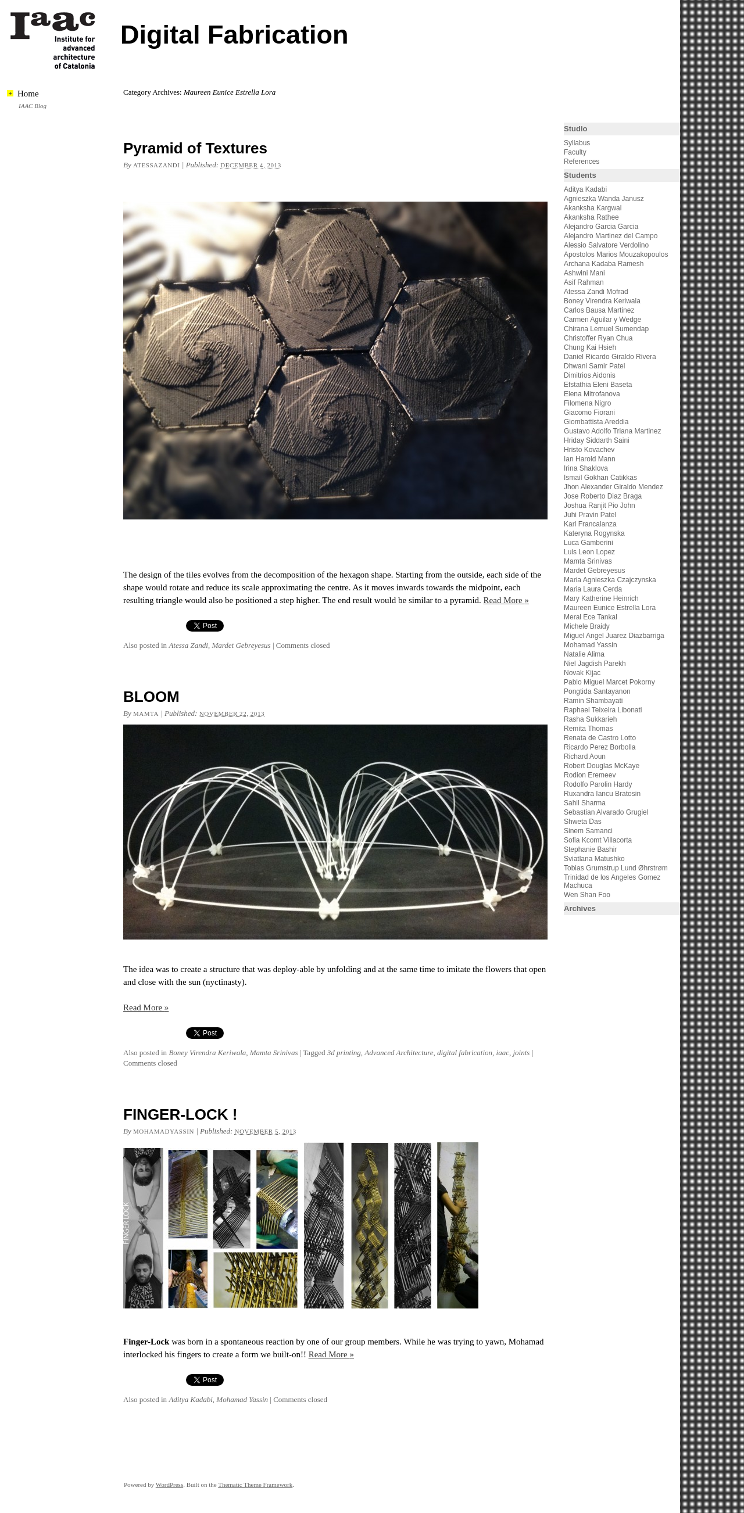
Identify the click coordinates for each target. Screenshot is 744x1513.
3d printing (344, 1052)
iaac (502, 1052)
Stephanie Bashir (590, 849)
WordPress (169, 1484)
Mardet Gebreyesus (241, 645)
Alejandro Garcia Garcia (601, 227)
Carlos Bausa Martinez (599, 310)
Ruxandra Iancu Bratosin (602, 794)
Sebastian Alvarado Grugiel (606, 812)
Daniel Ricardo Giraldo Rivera (610, 357)
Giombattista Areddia (596, 422)
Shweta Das (583, 822)
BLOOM (151, 696)
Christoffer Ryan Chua (598, 338)
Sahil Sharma (585, 803)
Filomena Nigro (587, 403)
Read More (506, 600)
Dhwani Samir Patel (594, 366)
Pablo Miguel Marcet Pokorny (609, 682)
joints (521, 1052)
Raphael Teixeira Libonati (604, 710)
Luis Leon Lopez (589, 552)
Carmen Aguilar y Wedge (602, 319)
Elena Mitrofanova (592, 394)
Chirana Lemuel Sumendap (606, 329)
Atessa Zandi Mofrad (596, 292)
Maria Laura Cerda (593, 589)
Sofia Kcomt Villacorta (598, 840)
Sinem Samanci (588, 831)
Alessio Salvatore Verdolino (606, 245)
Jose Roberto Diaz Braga (603, 496)
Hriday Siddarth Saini (596, 440)
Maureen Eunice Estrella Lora (610, 608)
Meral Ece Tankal (590, 617)
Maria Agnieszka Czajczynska (611, 580)
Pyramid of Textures (195, 148)
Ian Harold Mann (590, 459)
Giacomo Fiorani (589, 412)
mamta (146, 713)
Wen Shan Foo (587, 895)
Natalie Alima (584, 654)
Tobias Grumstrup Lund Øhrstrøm (616, 868)
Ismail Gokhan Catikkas (600, 478)
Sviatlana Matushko (594, 859)
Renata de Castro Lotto (600, 738)
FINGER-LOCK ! (180, 1114)
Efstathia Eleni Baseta (598, 385)
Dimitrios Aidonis (590, 375)
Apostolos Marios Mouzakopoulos (616, 254)
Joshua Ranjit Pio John (599, 505)
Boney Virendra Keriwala (207, 1052)
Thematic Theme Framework (255, 1484)
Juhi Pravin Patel (590, 515)
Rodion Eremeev (590, 775)
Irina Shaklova (586, 468)
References (581, 161)
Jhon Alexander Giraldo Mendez (613, 487)
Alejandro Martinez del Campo (610, 236)
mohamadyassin (163, 1131)
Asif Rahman (584, 282)
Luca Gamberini (588, 543)
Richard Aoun (585, 756)
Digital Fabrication (234, 34)
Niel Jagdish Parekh (595, 663)
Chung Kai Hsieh (590, 347)
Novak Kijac (582, 673)
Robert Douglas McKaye (601, 766)
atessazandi (156, 165)
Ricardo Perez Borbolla (599, 747)
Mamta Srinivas (274, 1052)
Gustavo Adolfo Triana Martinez (612, 431)
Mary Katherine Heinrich (601, 598)
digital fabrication (464, 1052)
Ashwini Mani (584, 273)
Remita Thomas (588, 729)
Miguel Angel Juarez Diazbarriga (614, 636)
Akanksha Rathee (591, 217)
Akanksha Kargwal (592, 208)
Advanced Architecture (398, 1052)
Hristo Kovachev (589, 450)
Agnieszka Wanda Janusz (604, 199)
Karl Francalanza (590, 524)
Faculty (575, 152)
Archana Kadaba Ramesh (603, 264)
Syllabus (577, 143)
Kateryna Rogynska (594, 533)
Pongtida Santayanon (597, 691)
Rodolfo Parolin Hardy (598, 784)
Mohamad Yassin (242, 1399)
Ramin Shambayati (593, 701)
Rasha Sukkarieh (590, 719)
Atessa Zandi (188, 645)
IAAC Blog (32, 105)
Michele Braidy (587, 626)
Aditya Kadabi (190, 1399)
